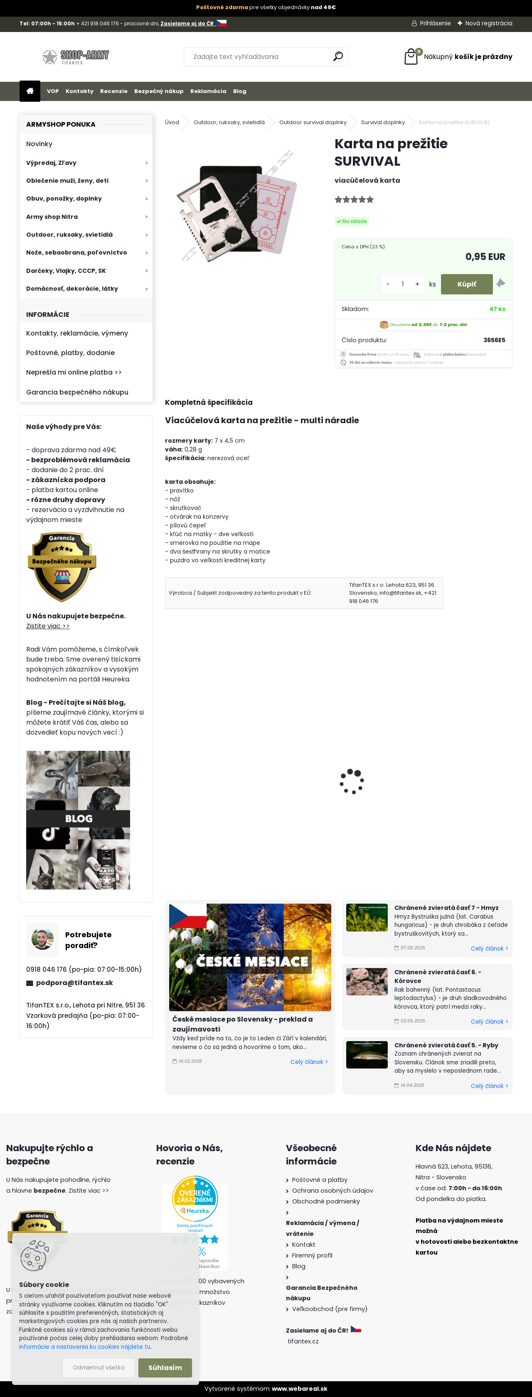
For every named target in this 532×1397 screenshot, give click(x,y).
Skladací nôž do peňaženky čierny (450, 785)
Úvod (172, 122)
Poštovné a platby (319, 1180)
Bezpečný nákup (159, 91)
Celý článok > (309, 1062)
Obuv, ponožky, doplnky (64, 198)
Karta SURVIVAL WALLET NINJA (336, 780)
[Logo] (77, 57)
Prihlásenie (435, 23)
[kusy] (403, 284)
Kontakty (80, 91)
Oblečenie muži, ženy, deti (67, 180)
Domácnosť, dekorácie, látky (72, 288)
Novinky (39, 144)
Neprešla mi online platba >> (74, 372)
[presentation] (168, 770)
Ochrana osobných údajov (332, 1190)
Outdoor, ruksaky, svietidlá (69, 234)
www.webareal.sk (300, 1389)
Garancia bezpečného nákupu (77, 392)
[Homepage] (30, 91)
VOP (53, 91)
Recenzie (114, 91)
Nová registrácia (489, 23)
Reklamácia (208, 91)
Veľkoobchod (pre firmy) (330, 1309)
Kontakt (303, 1244)
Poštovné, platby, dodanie (70, 353)
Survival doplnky (383, 122)
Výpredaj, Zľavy (51, 163)
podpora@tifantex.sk (74, 983)
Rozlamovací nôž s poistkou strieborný (215, 785)
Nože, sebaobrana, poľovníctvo (76, 252)
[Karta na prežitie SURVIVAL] (236, 206)
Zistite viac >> (48, 626)
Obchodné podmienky (326, 1201)
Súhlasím (165, 1367)
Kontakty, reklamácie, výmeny (77, 333)
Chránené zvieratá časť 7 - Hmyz (446, 908)
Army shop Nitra (52, 217)
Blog (239, 91)
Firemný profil (312, 1255)
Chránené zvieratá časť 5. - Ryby (446, 1045)
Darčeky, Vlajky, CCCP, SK (66, 271)
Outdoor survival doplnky (313, 122)
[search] (338, 56)
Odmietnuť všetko (99, 1368)
